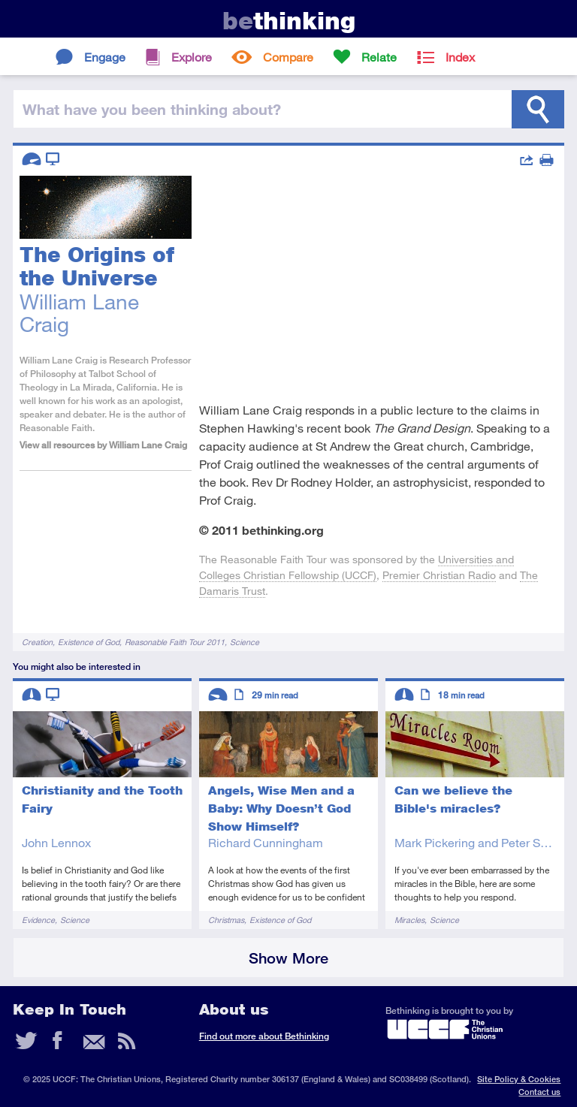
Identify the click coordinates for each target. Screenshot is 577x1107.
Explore (191, 57)
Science (244, 642)
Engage (104, 57)
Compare (288, 57)
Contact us (539, 1091)
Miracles (409, 920)
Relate (379, 57)
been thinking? (152, 109)
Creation (37, 642)
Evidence (38, 920)
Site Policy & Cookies (518, 1079)
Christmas (226, 920)
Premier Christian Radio (439, 575)
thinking (288, 20)
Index (460, 57)
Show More (288, 958)
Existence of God (88, 642)
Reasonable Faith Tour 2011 (175, 642)
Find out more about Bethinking (264, 1036)
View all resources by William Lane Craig (103, 445)
